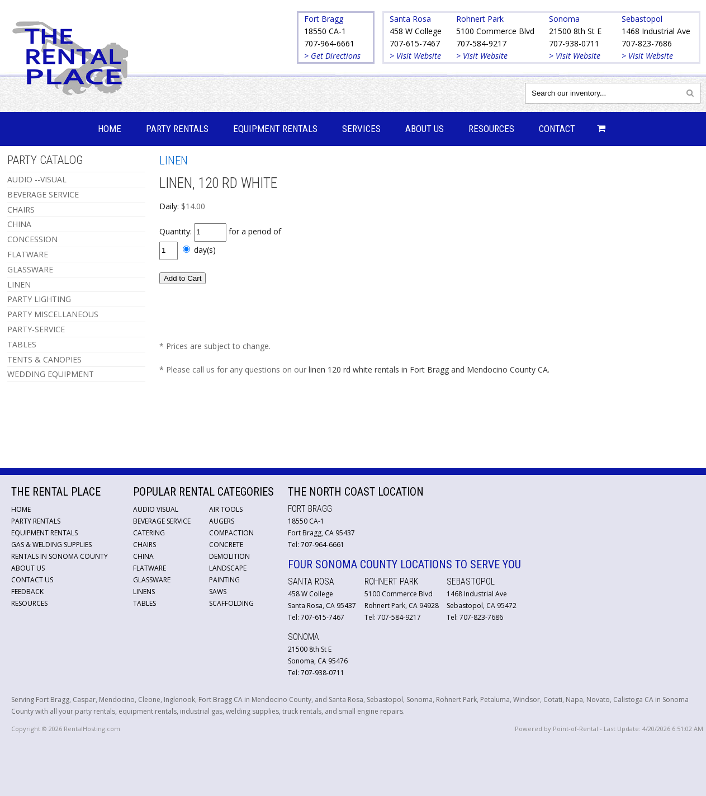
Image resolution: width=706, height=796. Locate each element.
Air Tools (226, 509)
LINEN (19, 284)
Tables (144, 603)
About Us (424, 128)
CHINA (19, 224)
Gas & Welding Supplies (51, 544)
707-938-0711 (574, 43)
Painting (224, 580)
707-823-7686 (647, 43)
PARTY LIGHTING (39, 299)
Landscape (228, 568)
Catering (149, 533)
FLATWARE (27, 254)
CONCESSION (32, 239)
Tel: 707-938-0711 (316, 672)
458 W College (416, 31)
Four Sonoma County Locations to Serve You (404, 564)
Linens (144, 591)
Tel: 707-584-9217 (392, 617)
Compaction (231, 533)
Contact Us (32, 580)
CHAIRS (21, 209)
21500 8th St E (575, 31)
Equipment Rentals (275, 128)
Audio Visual (155, 509)
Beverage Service (162, 521)
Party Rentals (177, 128)
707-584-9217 (481, 43)
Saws (217, 591)
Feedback (27, 591)
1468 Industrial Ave (656, 31)
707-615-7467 (415, 43)
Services (361, 128)
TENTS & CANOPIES (44, 359)
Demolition (229, 556)
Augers (221, 521)
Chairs (144, 544)
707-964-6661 (329, 43)
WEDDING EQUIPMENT (50, 374)
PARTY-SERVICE (36, 329)
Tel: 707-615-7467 (316, 617)
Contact (557, 128)
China (143, 556)
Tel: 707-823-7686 (475, 617)
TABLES (21, 344)
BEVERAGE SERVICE (43, 194)
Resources (491, 128)
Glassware (151, 580)
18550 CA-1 (325, 31)
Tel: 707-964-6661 (316, 544)
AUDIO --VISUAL (37, 179)
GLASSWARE (30, 269)
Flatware (149, 568)
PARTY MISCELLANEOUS (52, 314)
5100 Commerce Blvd (495, 31)
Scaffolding (231, 603)
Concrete (226, 544)
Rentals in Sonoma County (59, 556)
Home (109, 128)
